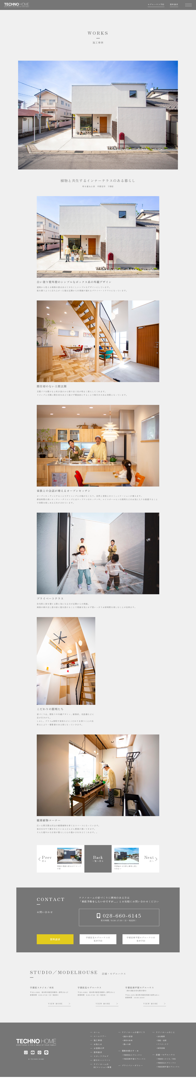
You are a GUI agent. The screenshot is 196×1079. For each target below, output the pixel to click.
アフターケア (163, 1046)
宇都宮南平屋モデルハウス (134, 1061)
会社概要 (161, 1038)
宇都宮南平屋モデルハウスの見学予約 (141, 941)
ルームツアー (100, 1038)
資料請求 (173, 6)
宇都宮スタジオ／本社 (166, 1061)
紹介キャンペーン (102, 1062)
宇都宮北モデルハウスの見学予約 (98, 941)
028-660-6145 (122, 916)
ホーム (97, 1034)
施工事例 (98, 1042)
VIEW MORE (55, 1005)
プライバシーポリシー (132, 1067)
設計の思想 (128, 1038)
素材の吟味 (128, 1042)
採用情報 (161, 1050)
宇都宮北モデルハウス (132, 1057)
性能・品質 (162, 1042)
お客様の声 (99, 1050)
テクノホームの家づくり (133, 1034)
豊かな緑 (127, 1046)
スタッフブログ (101, 1058)
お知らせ (98, 1046)
